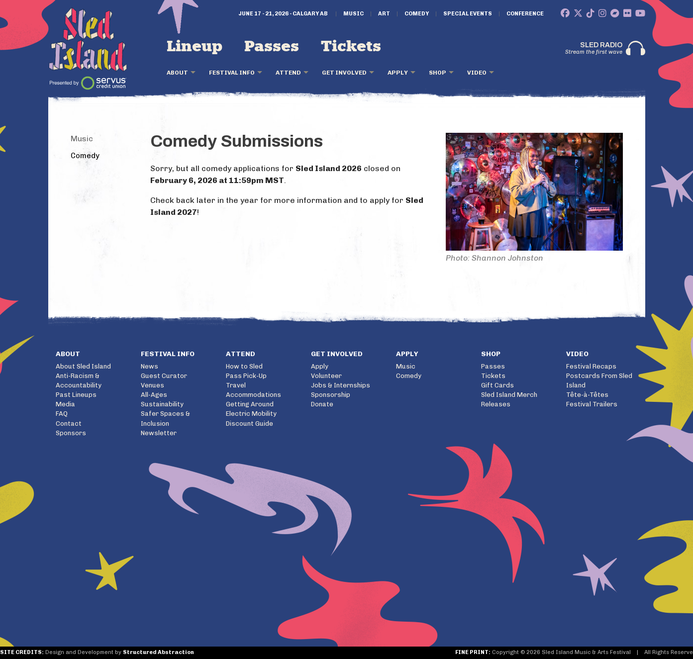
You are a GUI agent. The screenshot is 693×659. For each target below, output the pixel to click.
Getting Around (250, 404)
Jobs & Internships (340, 385)
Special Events (467, 13)
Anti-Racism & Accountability (78, 380)
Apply (398, 72)
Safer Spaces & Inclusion (165, 418)
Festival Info (232, 72)
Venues (152, 385)
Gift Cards (497, 385)
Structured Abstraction (158, 652)
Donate (322, 404)
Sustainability (162, 404)
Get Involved (344, 72)
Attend (288, 72)
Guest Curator (164, 375)
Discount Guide (249, 423)
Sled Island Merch (509, 394)
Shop (437, 72)
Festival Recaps (591, 366)
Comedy (416, 13)
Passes (271, 46)
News (149, 366)
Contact (69, 423)
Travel (236, 385)
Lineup (194, 46)
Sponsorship (330, 394)
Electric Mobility (251, 413)
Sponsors (71, 433)
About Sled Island (83, 366)
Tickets (351, 46)
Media (65, 404)
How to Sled (244, 366)
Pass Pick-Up (246, 375)
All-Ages (154, 394)
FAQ (62, 413)
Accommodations (253, 394)
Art (384, 13)
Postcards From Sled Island (599, 380)
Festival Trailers (591, 404)
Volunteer (326, 375)
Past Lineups (76, 394)
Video (477, 72)
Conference (525, 13)
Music (353, 13)
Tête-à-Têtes (587, 394)
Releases (495, 404)
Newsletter (159, 433)
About (177, 72)
